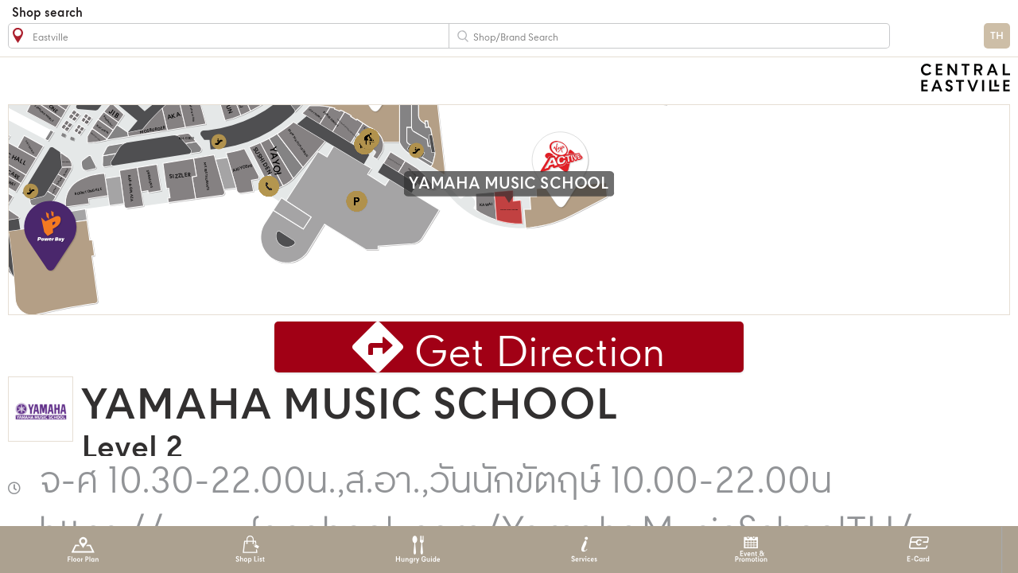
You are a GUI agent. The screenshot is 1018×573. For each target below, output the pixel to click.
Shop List (250, 549)
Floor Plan (83, 549)
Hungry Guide (417, 549)
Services (584, 549)
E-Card (918, 549)
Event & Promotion (751, 549)
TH (997, 36)
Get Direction (540, 354)
